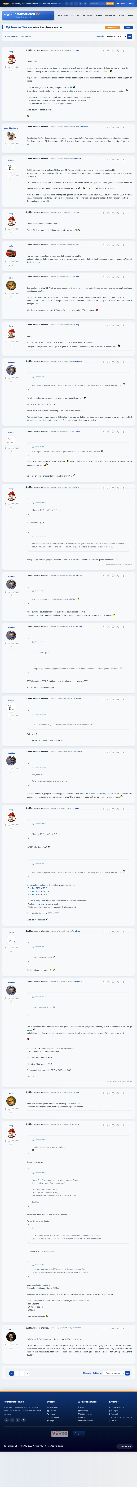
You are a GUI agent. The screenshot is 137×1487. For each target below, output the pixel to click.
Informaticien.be (11, 1446)
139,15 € (45, 891)
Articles (51, 1411)
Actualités (52, 1407)
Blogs (50, 1421)
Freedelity (83, 1411)
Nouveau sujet (112, 27)
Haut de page (124, 1446)
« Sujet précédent (12, 36)
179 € (44, 888)
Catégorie (100, 36)
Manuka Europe (85, 1421)
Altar (11, 278)
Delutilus (11, 362)
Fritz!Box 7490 (34, 888)
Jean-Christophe (11, 128)
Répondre (87, 1373)
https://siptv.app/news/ (96, 793)
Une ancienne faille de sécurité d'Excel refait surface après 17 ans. (50, 3)
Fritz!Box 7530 (34, 891)
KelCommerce (85, 1414)
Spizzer (11, 1329)
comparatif (40, 901)
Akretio (82, 1407)
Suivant (27, 1373)
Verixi (81, 1417)
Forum (51, 1414)
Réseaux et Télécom (20, 27)
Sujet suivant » (26, 36)
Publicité (113, 1414)
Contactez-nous (116, 1407)
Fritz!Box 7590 (34, 894)
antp (11, 246)
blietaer (11, 160)
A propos (113, 1411)
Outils (128, 27)
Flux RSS (113, 1421)
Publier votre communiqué (120, 1417)
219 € (44, 894)
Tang (11, 52)
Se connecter (125, 4)
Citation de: (38, 376)
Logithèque (53, 1417)
